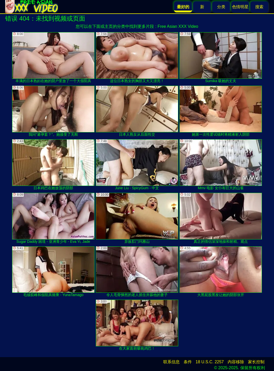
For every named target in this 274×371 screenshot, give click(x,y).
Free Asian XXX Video (178, 26)
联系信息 (171, 362)
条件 (188, 362)
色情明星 (240, 7)
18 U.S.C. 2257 (210, 362)
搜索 (259, 7)
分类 (221, 7)
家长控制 (256, 362)
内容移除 (236, 362)
